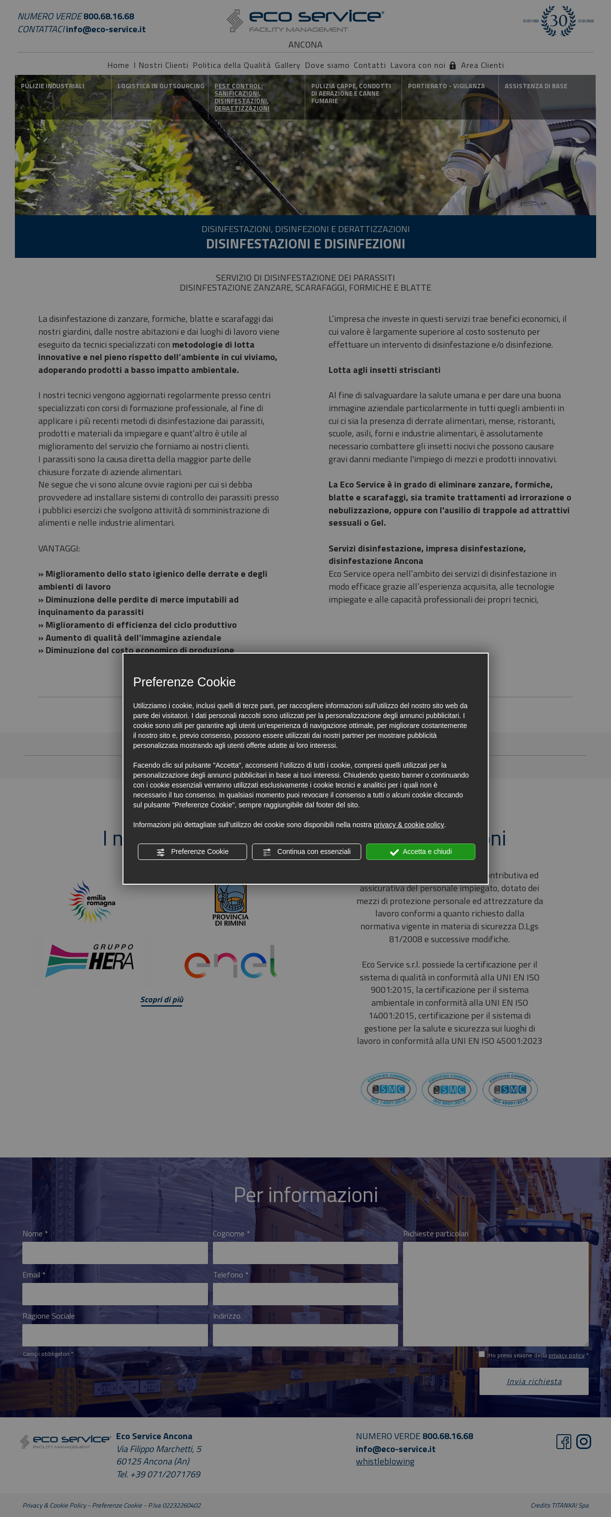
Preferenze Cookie (192, 852)
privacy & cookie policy (409, 825)
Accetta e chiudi (421, 852)
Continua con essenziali (307, 852)
